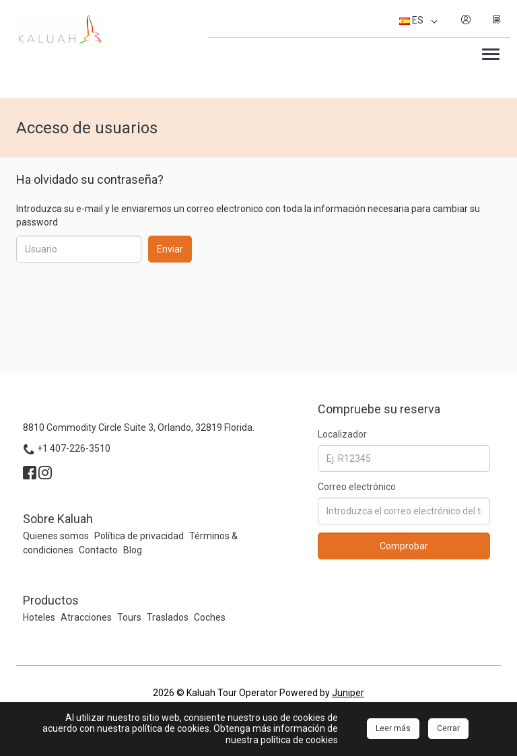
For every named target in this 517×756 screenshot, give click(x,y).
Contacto (98, 550)
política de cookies (299, 739)
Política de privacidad (139, 535)
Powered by (321, 692)
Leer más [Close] (393, 728)
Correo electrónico (357, 486)
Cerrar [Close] (448, 728)
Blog (132, 550)
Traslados (167, 617)
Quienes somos (56, 535)
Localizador (342, 434)
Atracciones (86, 617)
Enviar (170, 249)
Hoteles (39, 617)
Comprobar (404, 546)
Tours (129, 617)
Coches (210, 617)
